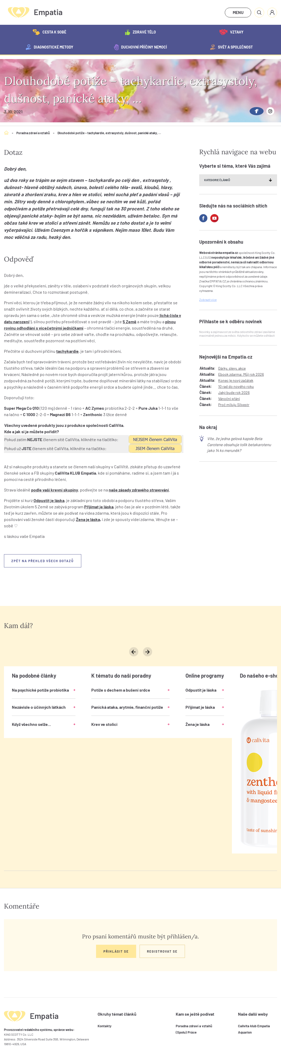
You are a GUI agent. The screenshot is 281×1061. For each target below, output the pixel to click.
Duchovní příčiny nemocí (140, 47)
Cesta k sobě (49, 32)
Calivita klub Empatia (254, 1026)
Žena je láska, (88, 519)
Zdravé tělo (140, 32)
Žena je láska (197, 724)
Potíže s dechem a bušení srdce (120, 689)
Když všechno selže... (31, 724)
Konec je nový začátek (235, 380)
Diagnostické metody (49, 47)
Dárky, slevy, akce (232, 368)
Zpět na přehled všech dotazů (42, 561)
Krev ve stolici (104, 724)
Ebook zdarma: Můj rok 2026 (241, 374)
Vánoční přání (229, 398)
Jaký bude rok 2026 (234, 392)
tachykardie (67, 351)
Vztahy (232, 32)
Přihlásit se (116, 951)
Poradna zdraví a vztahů (33, 133)
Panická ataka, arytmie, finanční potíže (127, 707)
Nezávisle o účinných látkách (39, 707)
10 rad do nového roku (236, 386)
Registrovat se (162, 951)
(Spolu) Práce (186, 1032)
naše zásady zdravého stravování (139, 489)
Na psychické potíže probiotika (40, 689)
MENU (238, 12)
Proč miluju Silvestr (233, 404)
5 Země (129, 321)
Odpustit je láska (49, 500)
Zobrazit (208, 299)
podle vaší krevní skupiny (54, 489)
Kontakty (105, 1026)
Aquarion (245, 1032)
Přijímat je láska (98, 506)
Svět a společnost (231, 47)
